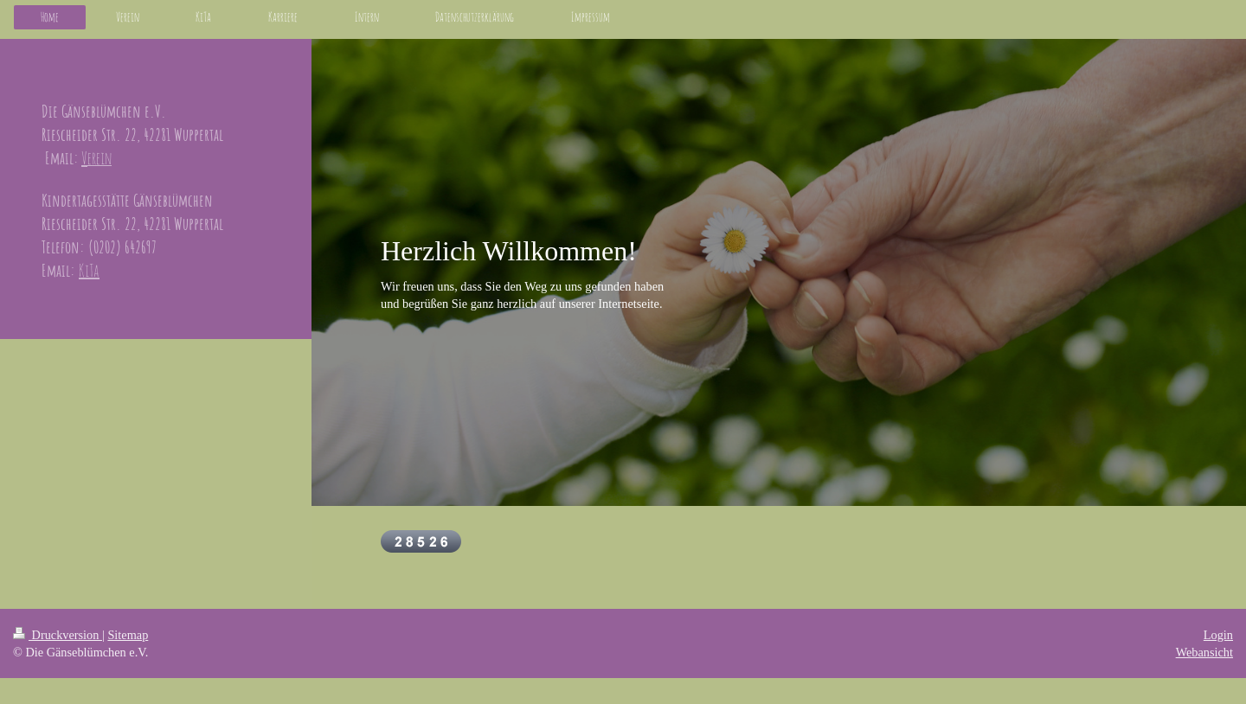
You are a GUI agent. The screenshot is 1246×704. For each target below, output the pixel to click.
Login (1218, 635)
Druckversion (57, 635)
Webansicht (1204, 652)
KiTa (89, 270)
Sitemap (127, 635)
